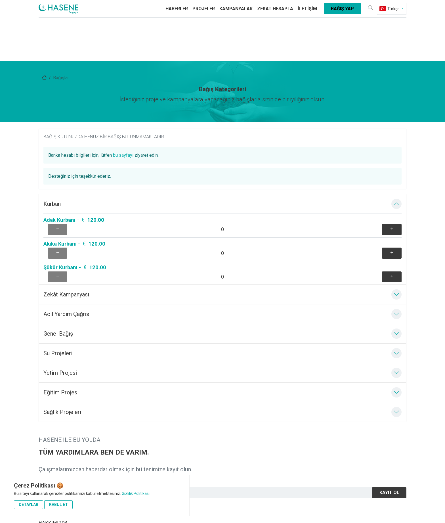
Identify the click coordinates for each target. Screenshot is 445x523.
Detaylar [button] (28, 504)
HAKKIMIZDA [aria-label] (53, 419)
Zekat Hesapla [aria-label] (275, 10)
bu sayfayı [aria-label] (339, 132)
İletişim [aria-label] (307, 10)
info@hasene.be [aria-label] (196, 493)
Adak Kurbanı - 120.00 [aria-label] (73, 119)
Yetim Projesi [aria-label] (239, 419)
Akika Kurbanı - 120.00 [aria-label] (74, 135)
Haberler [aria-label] (176, 10)
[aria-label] (74, 10)
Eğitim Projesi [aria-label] (146, 442)
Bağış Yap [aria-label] (342, 10)
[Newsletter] (299, 366)
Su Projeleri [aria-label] (237, 431)
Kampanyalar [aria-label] (236, 10)
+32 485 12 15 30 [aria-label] (151, 493)
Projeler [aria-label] (203, 10)
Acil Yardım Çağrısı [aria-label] (151, 419)
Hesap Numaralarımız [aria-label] (60, 442)
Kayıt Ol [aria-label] (389, 366)
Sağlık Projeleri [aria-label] (147, 431)
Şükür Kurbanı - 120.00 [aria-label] (74, 151)
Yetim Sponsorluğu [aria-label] (57, 454)
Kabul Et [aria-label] (58, 504)
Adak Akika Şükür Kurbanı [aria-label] (251, 442)
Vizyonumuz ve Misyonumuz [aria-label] (67, 431)
